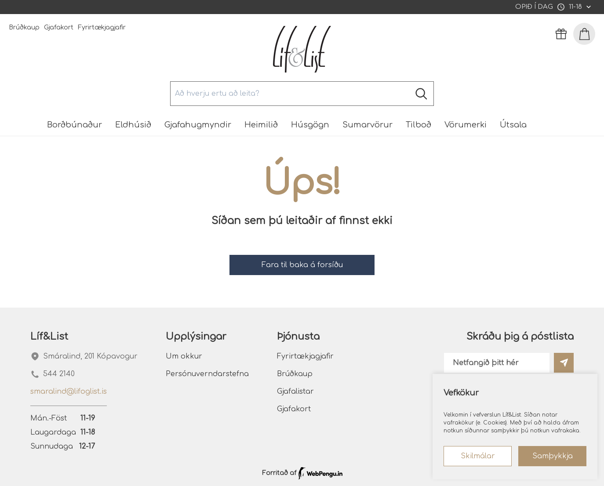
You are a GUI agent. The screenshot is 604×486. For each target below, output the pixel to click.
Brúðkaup (24, 27)
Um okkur (184, 356)
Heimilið (261, 124)
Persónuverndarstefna (207, 374)
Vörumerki (465, 124)
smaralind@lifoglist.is (68, 391)
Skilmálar (478, 456)
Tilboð (418, 124)
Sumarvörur (367, 124)
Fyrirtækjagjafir (102, 27)
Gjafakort (58, 27)
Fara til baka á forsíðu (302, 265)
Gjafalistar (295, 391)
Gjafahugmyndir (197, 124)
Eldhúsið (133, 124)
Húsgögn (310, 124)
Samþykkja (552, 456)
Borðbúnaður (74, 124)
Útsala (513, 124)
